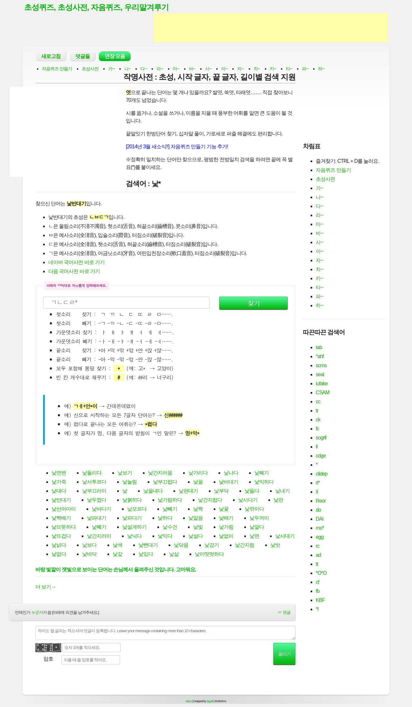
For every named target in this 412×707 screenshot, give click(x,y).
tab (319, 347)
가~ (111, 69)
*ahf (319, 356)
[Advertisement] (271, 28)
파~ (305, 69)
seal (320, 375)
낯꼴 (198, 482)
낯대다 (59, 491)
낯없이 (226, 536)
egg (319, 537)
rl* (318, 483)
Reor (321, 501)
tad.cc (189, 701)
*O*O (321, 573)
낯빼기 (170, 509)
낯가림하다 (170, 500)
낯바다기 (101, 509)
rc (317, 546)
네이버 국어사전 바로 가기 (76, 262)
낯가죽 (59, 482)
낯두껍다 (96, 500)
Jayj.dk (209, 701)
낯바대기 (228, 482)
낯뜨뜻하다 (64, 527)
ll (316, 447)
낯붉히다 (132, 500)
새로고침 (51, 56)
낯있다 (145, 554)
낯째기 (261, 473)
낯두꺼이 (259, 518)
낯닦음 (181, 545)
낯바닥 (89, 554)
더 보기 (45, 587)
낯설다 (195, 536)
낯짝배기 (61, 518)
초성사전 (90, 69)
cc (318, 402)
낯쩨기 (99, 527)
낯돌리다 (91, 473)
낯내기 (282, 491)
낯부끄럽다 (165, 482)
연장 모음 (115, 56)
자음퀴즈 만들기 (57, 69)
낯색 (117, 545)
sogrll (321, 438)
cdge (321, 456)
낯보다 (89, 545)
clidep (321, 474)
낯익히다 (264, 482)
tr (317, 411)
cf (317, 582)
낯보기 (124, 473)
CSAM (322, 393)
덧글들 (82, 56)
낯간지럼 (244, 545)
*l (317, 609)
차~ (257, 69)
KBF (320, 600)
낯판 (278, 500)
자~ (240, 69)
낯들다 (252, 491)
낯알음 (195, 518)
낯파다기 (132, 518)
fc (317, 429)
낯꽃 (224, 509)
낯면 (254, 536)
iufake (322, 384)
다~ (143, 69)
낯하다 (165, 518)
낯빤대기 (148, 545)
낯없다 (59, 554)
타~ (289, 69)
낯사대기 (285, 536)
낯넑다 (59, 545)
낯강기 (211, 545)
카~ (273, 69)
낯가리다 (198, 473)
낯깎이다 (254, 509)
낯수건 (170, 527)
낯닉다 (134, 536)
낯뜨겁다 (61, 536)
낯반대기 (61, 500)
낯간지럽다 (210, 500)
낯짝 (198, 509)
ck (318, 420)
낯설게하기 (134, 527)
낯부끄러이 (94, 491)
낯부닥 (221, 491)
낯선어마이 (64, 509)
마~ (176, 69)
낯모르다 (136, 509)
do (318, 510)
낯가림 (226, 527)
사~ (208, 69)
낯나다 (231, 473)
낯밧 (275, 545)
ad (318, 555)
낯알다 (256, 527)
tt (317, 564)
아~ (224, 69)
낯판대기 (188, 491)
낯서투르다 (94, 482)
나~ (127, 69)
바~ (192, 69)
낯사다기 (248, 500)
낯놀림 (129, 482)
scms (321, 365)
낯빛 (198, 527)
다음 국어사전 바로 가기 (74, 271)
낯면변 (59, 473)
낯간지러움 (160, 473)
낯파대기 (96, 518)
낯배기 (226, 518)
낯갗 (117, 554)
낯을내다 (153, 491)
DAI (319, 519)
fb (317, 591)
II (317, 492)
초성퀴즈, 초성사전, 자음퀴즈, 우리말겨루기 (99, 7)
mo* (320, 528)
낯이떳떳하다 (209, 554)
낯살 (174, 554)
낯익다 (165, 536)
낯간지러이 (99, 536)
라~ (159, 69)
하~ (321, 69)
